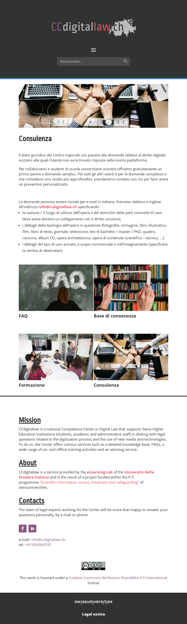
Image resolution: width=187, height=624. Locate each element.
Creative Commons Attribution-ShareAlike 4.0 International (118, 577)
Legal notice (93, 614)
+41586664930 (38, 544)
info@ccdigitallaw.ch (58, 206)
